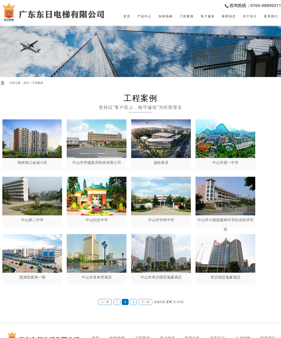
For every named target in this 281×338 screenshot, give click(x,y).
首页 (126, 16)
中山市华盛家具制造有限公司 (96, 142)
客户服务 (208, 16)
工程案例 (187, 16)
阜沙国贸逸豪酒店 (225, 256)
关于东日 (250, 16)
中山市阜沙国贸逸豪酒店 (161, 256)
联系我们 (271, 16)
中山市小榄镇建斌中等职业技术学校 (225, 204)
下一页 (145, 302)
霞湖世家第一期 (32, 256)
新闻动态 (229, 16)
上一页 (105, 302)
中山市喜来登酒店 (96, 256)
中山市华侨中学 (161, 199)
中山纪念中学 (96, 199)
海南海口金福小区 (32, 142)
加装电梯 (166, 16)
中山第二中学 (32, 199)
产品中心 (144, 16)
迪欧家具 (161, 142)
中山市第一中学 (225, 142)
